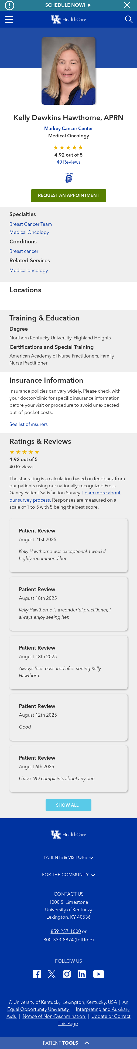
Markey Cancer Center (68, 129)
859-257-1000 (66, 931)
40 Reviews (69, 162)
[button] (9, 19)
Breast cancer (23, 251)
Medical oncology (28, 271)
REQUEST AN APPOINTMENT (68, 196)
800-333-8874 (58, 940)
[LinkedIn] (82, 975)
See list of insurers (28, 424)
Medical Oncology (29, 232)
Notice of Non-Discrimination (54, 1016)
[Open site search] (129, 19)
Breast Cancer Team (30, 224)
